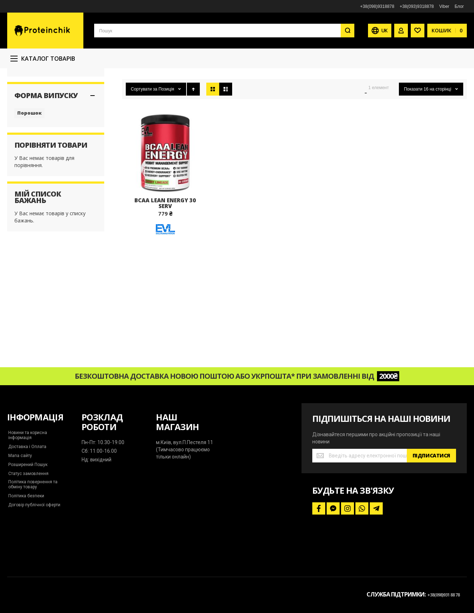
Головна (129, 71)
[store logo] (45, 30)
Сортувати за (144, 135)
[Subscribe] (431, 455)
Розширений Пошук (27, 464)
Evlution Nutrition (33, 111)
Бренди (154, 71)
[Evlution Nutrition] (165, 284)
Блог (459, 6)
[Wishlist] (417, 30)
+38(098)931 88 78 (443, 595)
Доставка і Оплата (27, 446)
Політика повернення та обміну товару (32, 484)
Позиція (166, 135)
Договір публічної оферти (34, 504)
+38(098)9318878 (377, 6)
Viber (444, 6)
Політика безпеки (26, 495)
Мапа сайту (20, 455)
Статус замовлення (28, 473)
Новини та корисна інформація (27, 435)
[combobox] (224, 30)
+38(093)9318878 (417, 6)
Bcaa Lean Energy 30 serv (165, 250)
